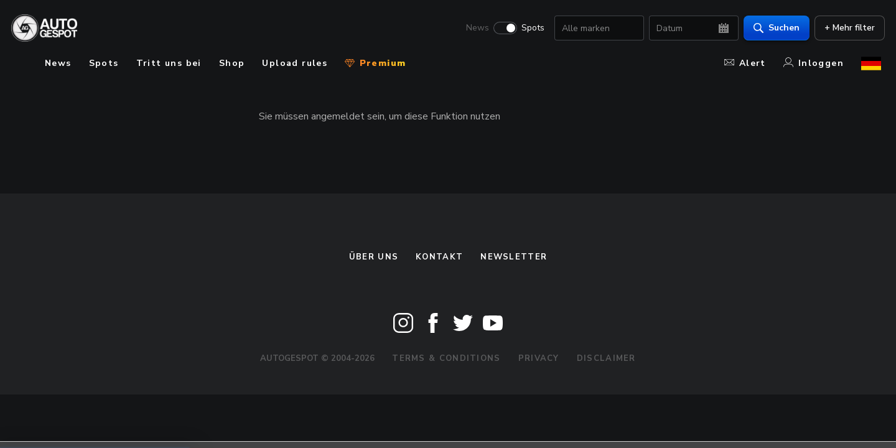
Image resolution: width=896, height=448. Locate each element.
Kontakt (439, 257)
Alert (745, 63)
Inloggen (813, 63)
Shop (232, 63)
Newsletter (513, 257)
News (473, 28)
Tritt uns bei (169, 63)
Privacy (538, 358)
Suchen (773, 28)
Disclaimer (606, 358)
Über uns (373, 257)
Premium (375, 63)
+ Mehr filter (846, 28)
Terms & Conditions (446, 358)
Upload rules (294, 63)
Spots (529, 28)
